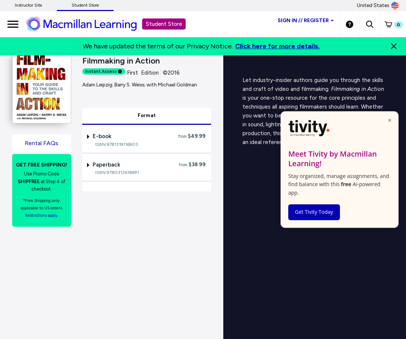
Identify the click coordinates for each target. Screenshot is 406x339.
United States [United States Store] (378, 5)
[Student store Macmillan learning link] (86, 24)
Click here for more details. (277, 46)
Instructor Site (28, 5)
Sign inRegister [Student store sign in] (306, 20)
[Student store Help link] (349, 24)
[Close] (393, 46)
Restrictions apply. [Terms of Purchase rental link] (41, 215)
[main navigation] (13, 24)
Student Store (85, 5)
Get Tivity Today (314, 211)
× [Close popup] (390, 120)
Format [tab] (147, 115)
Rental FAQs (41, 143)
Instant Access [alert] (103, 71)
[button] (369, 24)
